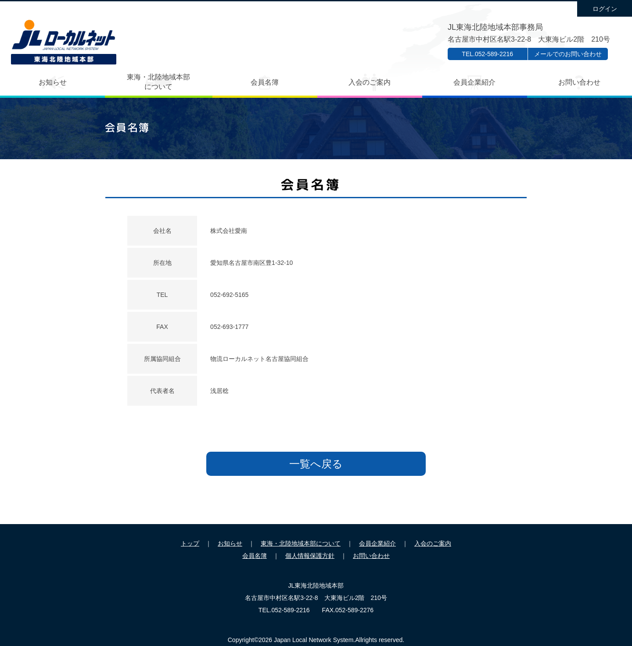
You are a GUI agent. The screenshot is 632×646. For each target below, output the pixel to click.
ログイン (604, 8)
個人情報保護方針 (309, 555)
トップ (190, 543)
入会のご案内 (369, 82)
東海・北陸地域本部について (158, 81)
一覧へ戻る (316, 464)
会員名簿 (265, 82)
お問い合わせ (579, 82)
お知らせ (53, 82)
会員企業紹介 (474, 82)
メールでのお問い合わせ (568, 53)
